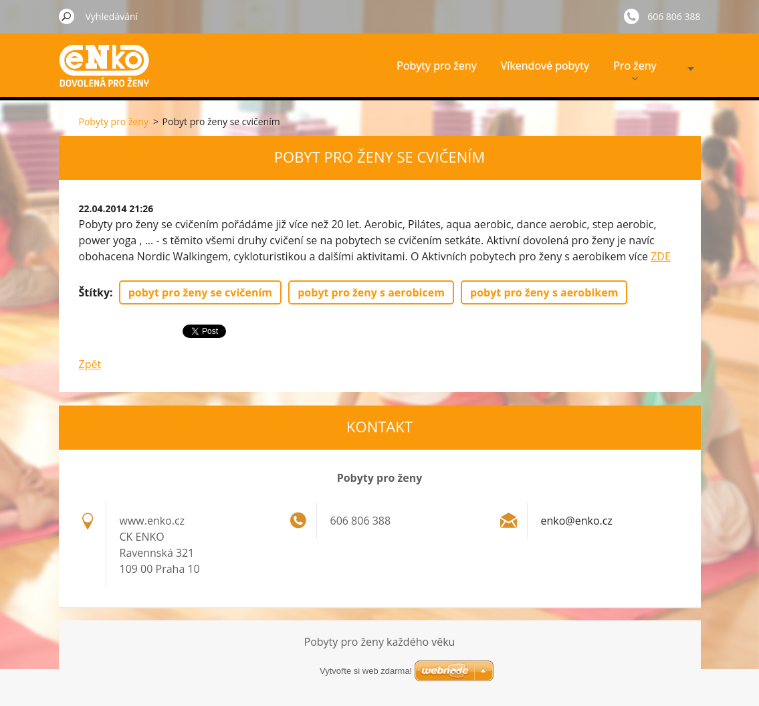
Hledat (67, 16)
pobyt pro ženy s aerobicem (371, 292)
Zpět (90, 364)
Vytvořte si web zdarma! (366, 671)
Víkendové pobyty (545, 65)
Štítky (94, 292)
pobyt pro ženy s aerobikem (544, 292)
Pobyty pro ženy (436, 65)
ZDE (661, 256)
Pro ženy (634, 69)
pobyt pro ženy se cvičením (200, 292)
